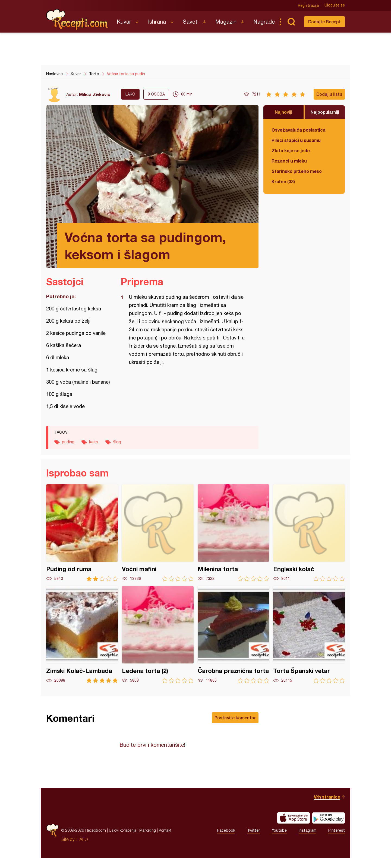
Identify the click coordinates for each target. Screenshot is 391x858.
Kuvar (124, 21)
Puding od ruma (82, 532)
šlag (117, 441)
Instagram (307, 830)
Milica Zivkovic (94, 94)
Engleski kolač (309, 532)
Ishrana (157, 21)
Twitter (253, 830)
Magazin (226, 21)
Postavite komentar (235, 717)
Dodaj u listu (329, 94)
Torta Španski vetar (309, 634)
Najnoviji (283, 112)
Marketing (147, 830)
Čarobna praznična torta (233, 634)
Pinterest (336, 830)
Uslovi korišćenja (122, 830)
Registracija (308, 5)
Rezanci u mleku (289, 160)
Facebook (226, 830)
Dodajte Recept (324, 21)
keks (93, 441)
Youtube (279, 830)
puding (68, 441)
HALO (82, 839)
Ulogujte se (334, 5)
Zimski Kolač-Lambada (82, 634)
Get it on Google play (328, 818)
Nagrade (264, 21)
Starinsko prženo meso (297, 171)
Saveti (190, 21)
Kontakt (165, 830)
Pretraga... (291, 22)
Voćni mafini (158, 532)
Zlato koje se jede (291, 150)
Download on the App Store (293, 818)
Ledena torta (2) (158, 634)
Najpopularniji (325, 112)
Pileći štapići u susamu (296, 140)
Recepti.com (77, 19)
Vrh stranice (327, 796)
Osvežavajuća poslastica (299, 129)
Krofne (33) (283, 181)
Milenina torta (233, 532)
